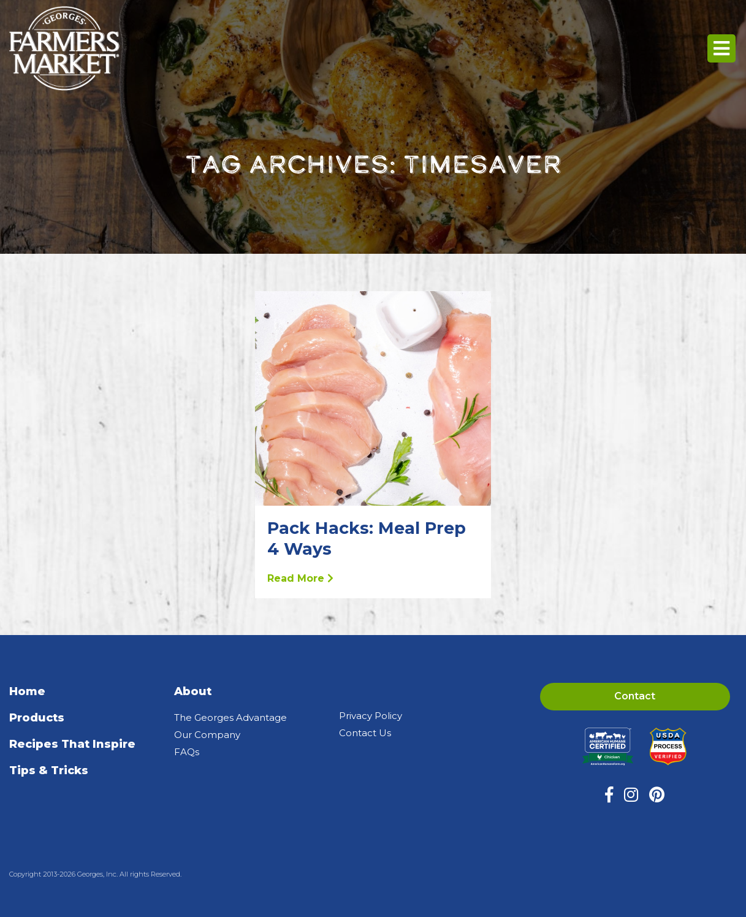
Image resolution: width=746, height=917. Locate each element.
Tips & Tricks (48, 770)
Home (27, 691)
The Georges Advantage (230, 717)
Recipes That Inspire (72, 744)
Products (36, 718)
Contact (634, 696)
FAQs (186, 752)
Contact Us (365, 733)
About (192, 691)
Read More (300, 578)
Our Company (207, 734)
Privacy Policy (370, 715)
